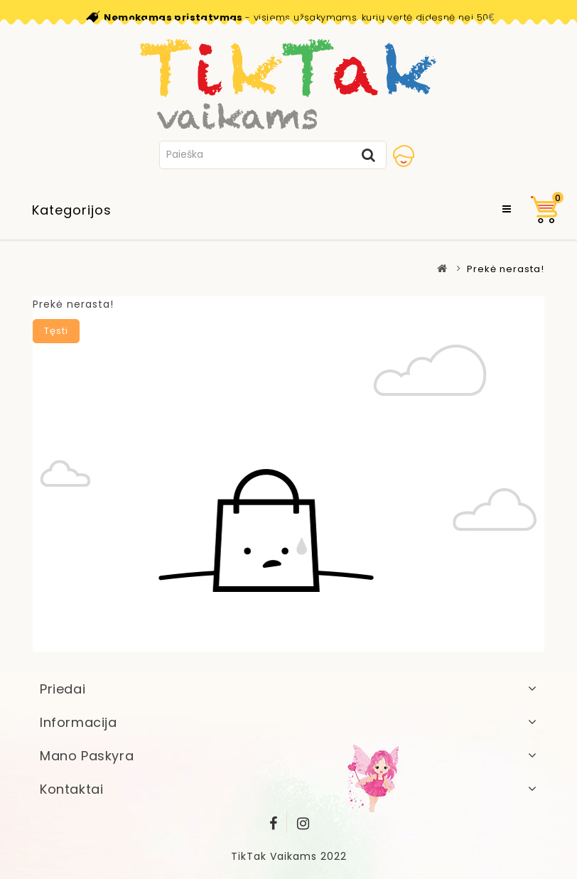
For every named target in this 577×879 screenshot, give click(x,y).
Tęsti (56, 331)
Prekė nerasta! (505, 269)
